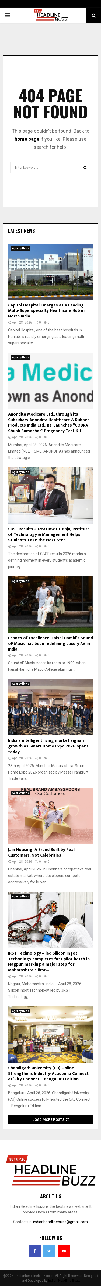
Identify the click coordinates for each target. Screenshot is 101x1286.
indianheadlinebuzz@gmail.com (60, 1222)
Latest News (21, 230)
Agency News (20, 248)
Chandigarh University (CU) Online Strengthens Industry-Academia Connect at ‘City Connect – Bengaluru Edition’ (48, 1073)
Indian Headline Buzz (64, 1281)
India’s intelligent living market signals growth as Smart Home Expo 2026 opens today (48, 746)
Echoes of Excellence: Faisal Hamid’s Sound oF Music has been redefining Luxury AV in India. (50, 643)
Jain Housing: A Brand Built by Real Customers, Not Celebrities (41, 852)
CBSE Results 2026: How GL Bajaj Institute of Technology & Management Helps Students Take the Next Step (49, 534)
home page (27, 139)
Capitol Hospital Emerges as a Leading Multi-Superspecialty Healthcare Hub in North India (46, 311)
